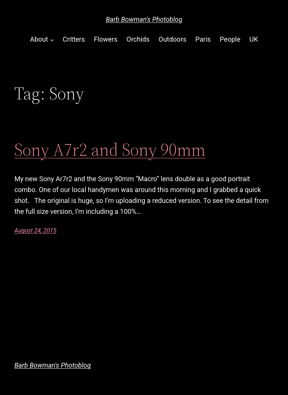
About (39, 39)
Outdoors (172, 39)
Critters (74, 39)
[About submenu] (52, 40)
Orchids (137, 39)
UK (253, 39)
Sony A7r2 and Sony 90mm (110, 149)
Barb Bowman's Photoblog (144, 19)
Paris (203, 39)
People (230, 39)
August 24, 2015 (35, 230)
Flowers (105, 39)
